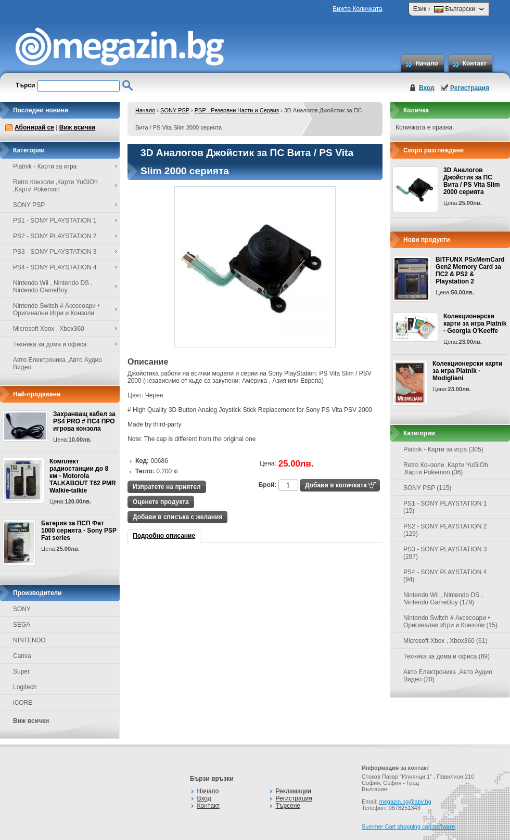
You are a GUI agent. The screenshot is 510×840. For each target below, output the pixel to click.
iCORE (22, 702)
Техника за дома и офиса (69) (446, 656)
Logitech (24, 687)
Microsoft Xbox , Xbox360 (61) (445, 640)
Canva (22, 656)
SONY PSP (174, 110)
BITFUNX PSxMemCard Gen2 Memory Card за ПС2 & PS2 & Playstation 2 (470, 270)
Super (21, 671)
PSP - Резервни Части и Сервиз (237, 110)
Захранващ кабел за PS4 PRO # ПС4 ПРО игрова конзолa (84, 421)
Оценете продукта (161, 502)
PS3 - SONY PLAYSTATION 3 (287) (445, 553)
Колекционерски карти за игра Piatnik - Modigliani (467, 371)
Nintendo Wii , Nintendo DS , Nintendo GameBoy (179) (443, 598)
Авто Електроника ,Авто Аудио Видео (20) (447, 675)
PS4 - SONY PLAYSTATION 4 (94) (445, 575)
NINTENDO (29, 640)
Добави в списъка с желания (177, 517)
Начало (426, 63)
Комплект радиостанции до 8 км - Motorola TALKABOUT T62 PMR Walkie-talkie (82, 476)
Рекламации (293, 791)
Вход (427, 88)
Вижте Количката (357, 8)
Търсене (288, 805)
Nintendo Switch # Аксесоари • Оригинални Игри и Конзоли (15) (450, 621)
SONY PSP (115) (427, 488)
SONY (22, 609)
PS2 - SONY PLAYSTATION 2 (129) (445, 530)
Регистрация (469, 88)
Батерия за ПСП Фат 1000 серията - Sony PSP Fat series (79, 530)
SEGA (21, 624)
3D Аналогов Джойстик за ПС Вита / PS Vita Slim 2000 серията (471, 181)
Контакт (475, 63)
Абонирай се (34, 127)
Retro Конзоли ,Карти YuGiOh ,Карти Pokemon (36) (445, 468)
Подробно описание (164, 535)
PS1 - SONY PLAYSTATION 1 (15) (445, 507)
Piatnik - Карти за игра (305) (443, 449)
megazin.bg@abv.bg (405, 801)
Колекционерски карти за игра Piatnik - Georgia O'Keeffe (474, 323)
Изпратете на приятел (167, 486)
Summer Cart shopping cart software (408, 826)
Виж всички (77, 127)
